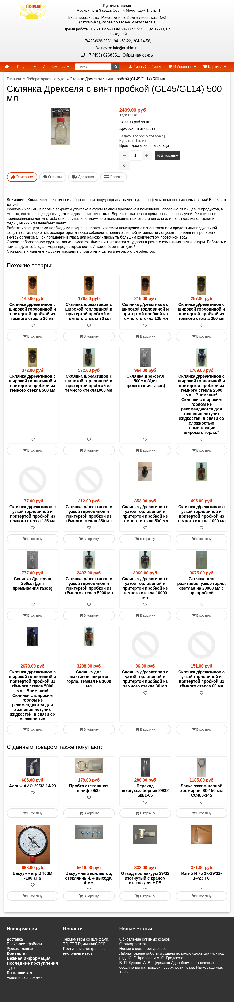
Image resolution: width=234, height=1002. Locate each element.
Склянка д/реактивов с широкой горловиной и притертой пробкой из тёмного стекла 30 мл (32, 311)
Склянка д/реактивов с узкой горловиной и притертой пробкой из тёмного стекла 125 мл (32, 514)
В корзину (167, 155)
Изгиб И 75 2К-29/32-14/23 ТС (201, 892)
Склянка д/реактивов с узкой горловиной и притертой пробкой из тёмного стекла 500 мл (145, 514)
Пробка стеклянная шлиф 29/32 (89, 805)
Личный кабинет (145, 67)
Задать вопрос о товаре (140, 136)
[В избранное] (124, 165)
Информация (56, 67)
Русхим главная (21, 970)
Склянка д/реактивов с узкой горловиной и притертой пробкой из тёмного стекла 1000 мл (201, 514)
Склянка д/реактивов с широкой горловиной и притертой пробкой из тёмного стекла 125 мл (145, 311)
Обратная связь (137, 55)
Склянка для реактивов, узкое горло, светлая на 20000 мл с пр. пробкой (201, 586)
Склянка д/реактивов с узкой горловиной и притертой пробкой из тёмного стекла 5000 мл (89, 586)
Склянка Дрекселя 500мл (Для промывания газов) (145, 381)
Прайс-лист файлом (24, 965)
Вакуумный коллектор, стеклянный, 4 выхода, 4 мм (88, 895)
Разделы (26, 67)
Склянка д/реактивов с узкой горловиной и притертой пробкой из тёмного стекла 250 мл (89, 514)
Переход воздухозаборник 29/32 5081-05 (145, 807)
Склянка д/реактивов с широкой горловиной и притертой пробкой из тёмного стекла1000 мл (88, 383)
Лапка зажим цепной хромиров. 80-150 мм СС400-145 (201, 807)
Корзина (214, 67)
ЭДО (11, 989)
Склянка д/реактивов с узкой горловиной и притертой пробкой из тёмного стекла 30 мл (145, 679)
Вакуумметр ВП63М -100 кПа (32, 892)
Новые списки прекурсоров (143, 970)
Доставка (15, 961)
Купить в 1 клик (132, 141)
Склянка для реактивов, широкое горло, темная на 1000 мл (89, 679)
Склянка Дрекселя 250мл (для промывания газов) (32, 584)
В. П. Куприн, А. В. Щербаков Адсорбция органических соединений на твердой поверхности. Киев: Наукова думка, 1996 (171, 988)
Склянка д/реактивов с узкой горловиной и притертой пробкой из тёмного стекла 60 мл (201, 679)
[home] (7, 67)
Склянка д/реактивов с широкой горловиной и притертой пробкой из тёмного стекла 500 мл (32, 383)
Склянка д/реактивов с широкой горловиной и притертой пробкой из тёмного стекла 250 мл (201, 311)
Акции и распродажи (24, 999)
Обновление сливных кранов (144, 961)
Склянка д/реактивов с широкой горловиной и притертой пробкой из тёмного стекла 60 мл (88, 311)
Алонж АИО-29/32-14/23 (32, 802)
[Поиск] (93, 66)
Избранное (182, 67)
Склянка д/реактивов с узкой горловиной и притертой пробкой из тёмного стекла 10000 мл (145, 588)
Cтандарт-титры (133, 965)
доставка (129, 115)
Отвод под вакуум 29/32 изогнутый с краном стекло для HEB (145, 895)
